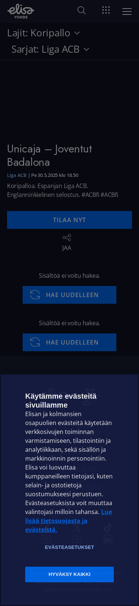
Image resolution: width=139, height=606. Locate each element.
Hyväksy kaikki (69, 574)
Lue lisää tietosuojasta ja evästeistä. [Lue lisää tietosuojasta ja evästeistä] (68, 521)
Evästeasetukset (69, 547)
